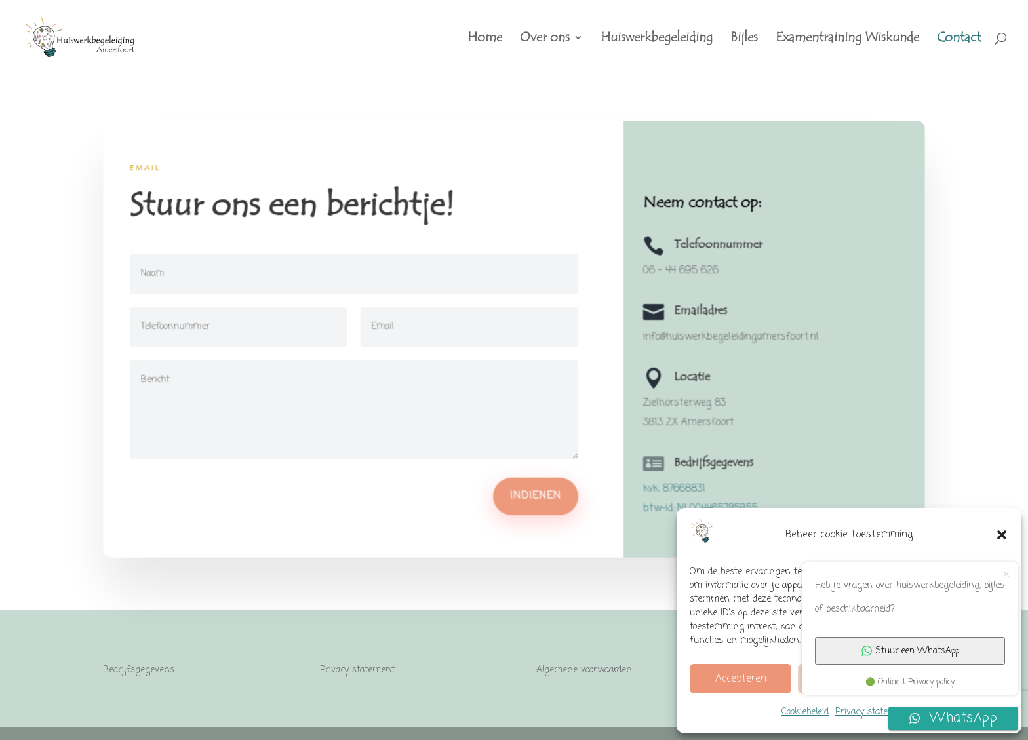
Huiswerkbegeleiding (657, 39)
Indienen (535, 495)
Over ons (545, 39)
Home (484, 39)
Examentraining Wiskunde (847, 39)
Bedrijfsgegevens (138, 670)
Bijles (744, 39)
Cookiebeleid (805, 712)
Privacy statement (872, 712)
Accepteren (740, 679)
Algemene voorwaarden (584, 670)
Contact (959, 39)
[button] (1001, 534)
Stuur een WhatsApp (910, 650)
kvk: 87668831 (673, 488)
